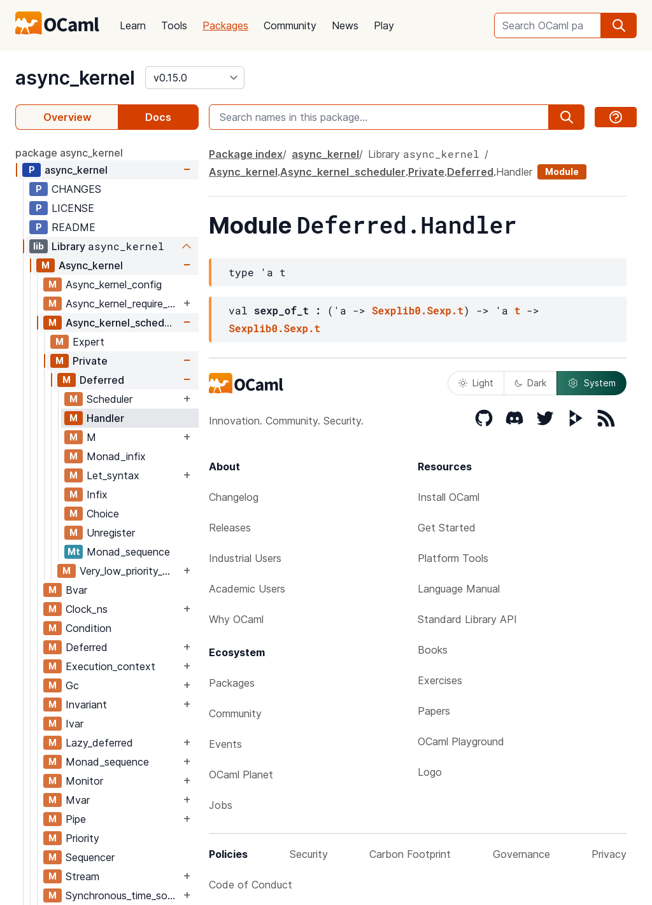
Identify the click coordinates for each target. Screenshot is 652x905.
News (345, 25)
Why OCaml (236, 619)
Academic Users (247, 588)
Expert (88, 341)
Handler (105, 418)
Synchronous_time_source (123, 895)
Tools (174, 25)
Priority (82, 838)
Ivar (74, 723)
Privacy (609, 854)
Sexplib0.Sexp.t (418, 310)
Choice (103, 513)
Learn (133, 25)
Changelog (234, 497)
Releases (230, 527)
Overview (67, 117)
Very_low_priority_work (130, 571)
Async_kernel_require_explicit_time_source (123, 303)
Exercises (440, 680)
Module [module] (562, 171)
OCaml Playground (461, 741)
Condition (88, 628)
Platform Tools (453, 558)
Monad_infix (116, 456)
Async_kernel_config (114, 284)
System (591, 383)
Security (309, 854)
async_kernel (75, 77)
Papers (434, 711)
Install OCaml (448, 497)
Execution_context (110, 666)
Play (384, 25)
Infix (97, 494)
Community (290, 25)
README (74, 227)
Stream (82, 876)
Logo (430, 772)
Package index (246, 154)
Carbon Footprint (410, 854)
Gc (72, 685)
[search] (619, 25)
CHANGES (76, 189)
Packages (225, 25)
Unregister (111, 532)
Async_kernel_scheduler (123, 322)
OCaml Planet (241, 774)
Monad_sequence (128, 551)
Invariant (86, 704)
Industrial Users (245, 558)
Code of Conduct (250, 884)
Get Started (447, 527)
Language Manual (459, 588)
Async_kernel (91, 265)
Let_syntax (113, 475)
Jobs (220, 805)
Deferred (102, 380)
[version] (194, 77)
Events (225, 744)
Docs (158, 117)
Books (433, 649)
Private (90, 360)
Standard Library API (467, 619)
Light (475, 382)
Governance (521, 854)
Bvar (76, 590)
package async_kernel (69, 152)
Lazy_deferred (99, 742)
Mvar (78, 800)
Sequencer (90, 857)
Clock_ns (87, 609)
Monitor (84, 781)
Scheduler (109, 399)
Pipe (76, 819)
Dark (530, 382)
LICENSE (73, 208)
